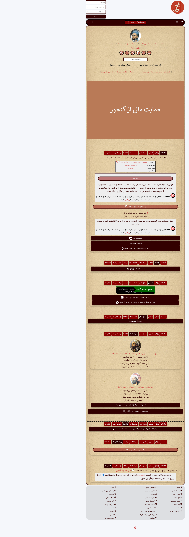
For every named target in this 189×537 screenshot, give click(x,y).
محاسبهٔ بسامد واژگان (94, 268)
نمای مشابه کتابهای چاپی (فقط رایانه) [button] (94, 248)
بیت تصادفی (136, 491)
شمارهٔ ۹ (94, 48)
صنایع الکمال (91, 44)
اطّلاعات (122, 153)
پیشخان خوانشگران (108, 511)
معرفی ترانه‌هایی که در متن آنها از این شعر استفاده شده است (94, 429)
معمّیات (71, 44)
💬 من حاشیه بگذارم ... (83, 470)
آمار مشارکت (69, 504)
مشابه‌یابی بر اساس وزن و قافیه (94, 411)
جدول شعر (136, 494)
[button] (141, 22)
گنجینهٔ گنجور (110, 501)
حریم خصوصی (69, 518)
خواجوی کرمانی (116, 44)
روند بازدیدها (76, 153)
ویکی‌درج (90, 168)
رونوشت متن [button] (94, 238)
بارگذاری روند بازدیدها (94, 449)
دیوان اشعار (103, 44)
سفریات (80, 44)
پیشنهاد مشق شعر (94, 321)
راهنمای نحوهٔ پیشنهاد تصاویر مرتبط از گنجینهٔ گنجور (94, 302)
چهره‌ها (71, 494)
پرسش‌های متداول (67, 491)
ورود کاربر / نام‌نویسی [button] (95, 22)
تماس (72, 515)
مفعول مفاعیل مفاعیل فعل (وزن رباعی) (92, 162)
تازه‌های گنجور (135, 511)
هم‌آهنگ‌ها (92, 153)
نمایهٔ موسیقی (135, 501)
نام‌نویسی (100, 475)
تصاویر (109, 153)
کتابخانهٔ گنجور (110, 498)
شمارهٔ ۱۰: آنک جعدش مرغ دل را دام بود (76, 72)
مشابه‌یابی (136, 508)
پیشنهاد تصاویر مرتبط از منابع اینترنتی (94, 297)
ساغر (113, 494)
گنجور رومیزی (110, 491)
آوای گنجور (111, 508)
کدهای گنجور (110, 487)
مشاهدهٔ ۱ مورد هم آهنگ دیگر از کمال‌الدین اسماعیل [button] (95, 404)
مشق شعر (102, 153)
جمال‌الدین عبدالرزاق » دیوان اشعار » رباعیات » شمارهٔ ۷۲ (94, 354)
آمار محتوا (70, 501)
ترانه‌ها (84, 153)
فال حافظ (137, 498)
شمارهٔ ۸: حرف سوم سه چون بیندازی (114, 72)
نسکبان (112, 518)
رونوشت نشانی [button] (94, 243)
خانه (138, 487)
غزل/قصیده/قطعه (90, 165)
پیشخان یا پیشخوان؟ (107, 515)
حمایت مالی (70, 498)
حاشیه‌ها (67, 153)
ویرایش (86, 200)
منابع (72, 511)
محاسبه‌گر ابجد (109, 504)
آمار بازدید (70, 508)
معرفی (71, 487)
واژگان (116, 153)
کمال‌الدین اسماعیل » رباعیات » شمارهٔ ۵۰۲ (94, 387)
